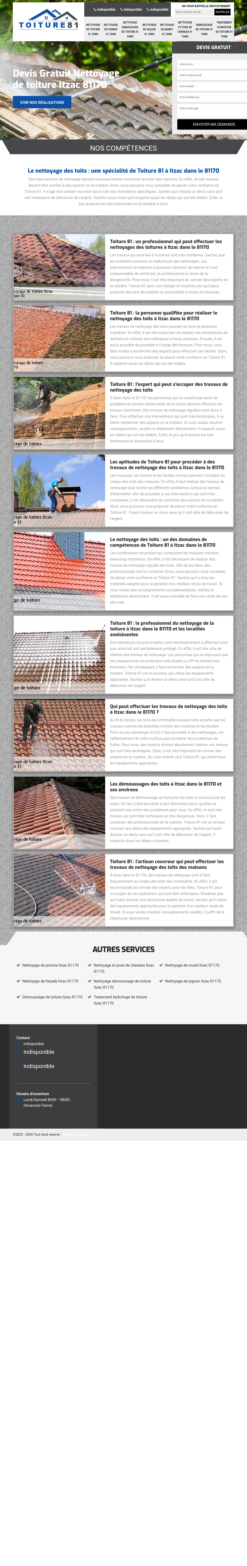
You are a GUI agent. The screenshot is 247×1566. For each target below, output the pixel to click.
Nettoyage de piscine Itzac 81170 (50, 965)
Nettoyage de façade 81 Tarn (149, 29)
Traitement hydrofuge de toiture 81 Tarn (224, 29)
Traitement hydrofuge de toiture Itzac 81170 (120, 1000)
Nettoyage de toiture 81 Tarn (93, 29)
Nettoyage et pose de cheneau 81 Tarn (185, 29)
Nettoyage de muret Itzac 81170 (192, 965)
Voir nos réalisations (42, 102)
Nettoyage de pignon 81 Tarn (111, 29)
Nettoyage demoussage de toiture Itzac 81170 (122, 984)
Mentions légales (75, 1134)
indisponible (104, 9)
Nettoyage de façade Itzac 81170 (50, 981)
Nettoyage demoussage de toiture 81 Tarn (130, 29)
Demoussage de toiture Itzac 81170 (52, 997)
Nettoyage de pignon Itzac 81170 (193, 981)
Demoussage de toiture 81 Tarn (204, 29)
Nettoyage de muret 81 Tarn (167, 29)
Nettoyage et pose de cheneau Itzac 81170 (124, 968)
